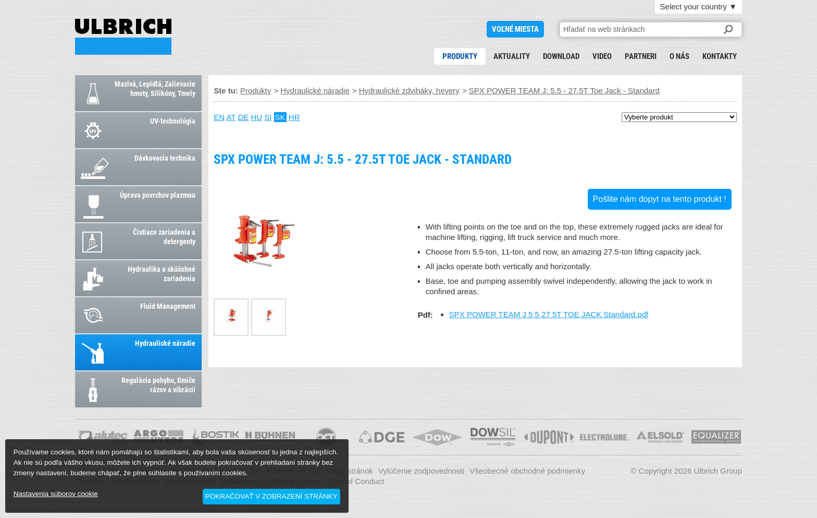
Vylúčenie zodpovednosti (421, 470)
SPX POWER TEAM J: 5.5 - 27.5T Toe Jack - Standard (123, 37)
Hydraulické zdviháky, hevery (409, 90)
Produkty (459, 56)
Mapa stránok (349, 470)
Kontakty (719, 56)
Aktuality (511, 56)
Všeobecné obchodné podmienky (527, 470)
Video (602, 56)
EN (219, 117)
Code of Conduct (355, 481)
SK (280, 117)
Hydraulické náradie (315, 90)
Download (561, 56)
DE (243, 117)
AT (231, 117)
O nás (679, 56)
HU (256, 117)
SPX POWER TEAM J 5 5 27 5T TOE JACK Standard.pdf (548, 314)
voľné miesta (515, 29)
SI (267, 117)
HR (294, 117)
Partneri (641, 56)
